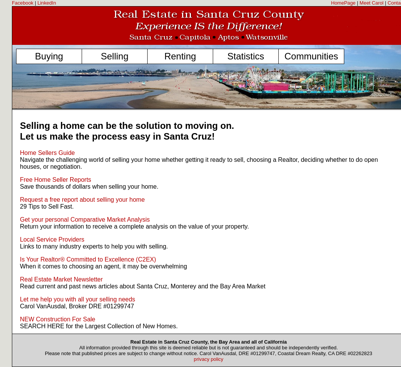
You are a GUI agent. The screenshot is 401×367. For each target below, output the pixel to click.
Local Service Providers (52, 239)
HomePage (343, 3)
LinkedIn (47, 3)
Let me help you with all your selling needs (77, 299)
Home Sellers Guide (47, 153)
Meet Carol (372, 3)
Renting (180, 56)
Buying (49, 56)
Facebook (22, 3)
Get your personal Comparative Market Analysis (85, 219)
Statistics (245, 56)
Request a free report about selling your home (82, 199)
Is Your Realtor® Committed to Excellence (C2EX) (88, 259)
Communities (311, 56)
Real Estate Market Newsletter (61, 279)
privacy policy (209, 359)
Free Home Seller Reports (55, 179)
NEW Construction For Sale (57, 319)
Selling (114, 56)
